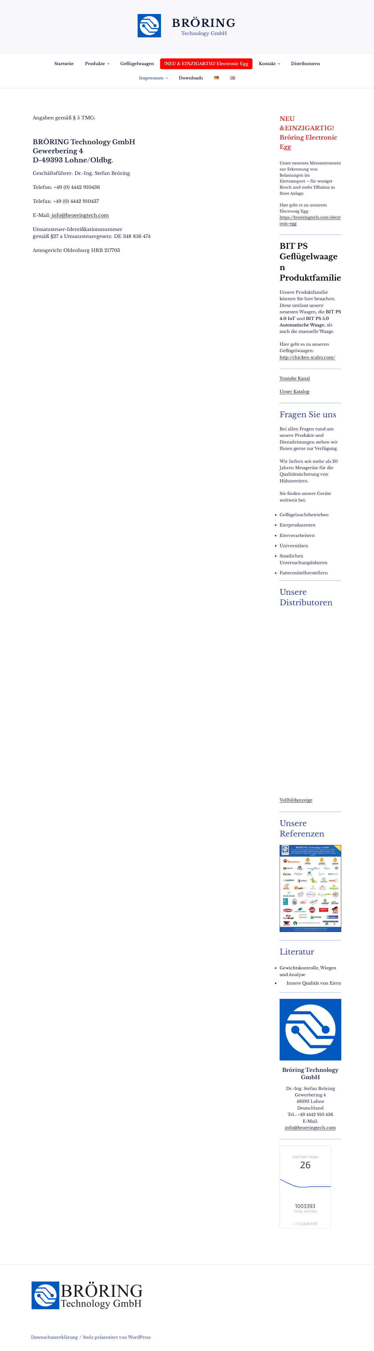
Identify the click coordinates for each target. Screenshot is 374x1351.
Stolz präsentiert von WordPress (116, 1337)
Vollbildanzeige (296, 800)
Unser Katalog (294, 391)
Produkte (97, 63)
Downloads (191, 78)
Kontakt (270, 63)
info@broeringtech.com (79, 215)
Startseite (64, 63)
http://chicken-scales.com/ (307, 357)
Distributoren (305, 63)
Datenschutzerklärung (54, 1337)
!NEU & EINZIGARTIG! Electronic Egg (206, 63)
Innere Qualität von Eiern (314, 983)
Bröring (204, 23)
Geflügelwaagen (137, 63)
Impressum (154, 78)
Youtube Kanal (295, 378)
